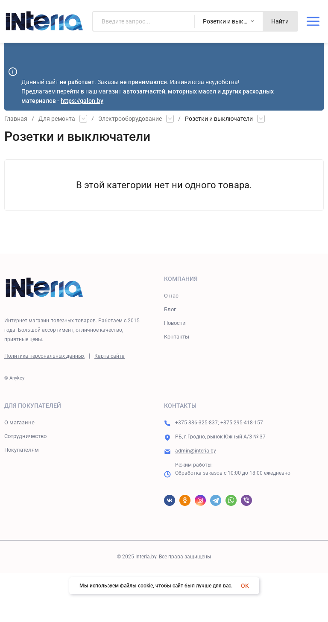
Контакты (176, 336)
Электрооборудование (130, 119)
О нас (171, 295)
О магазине (19, 422)
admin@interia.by (195, 451)
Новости (175, 323)
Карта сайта (109, 356)
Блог (170, 309)
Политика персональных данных (44, 356)
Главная (15, 119)
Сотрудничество (25, 436)
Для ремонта (56, 119)
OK (245, 585)
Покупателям (21, 450)
